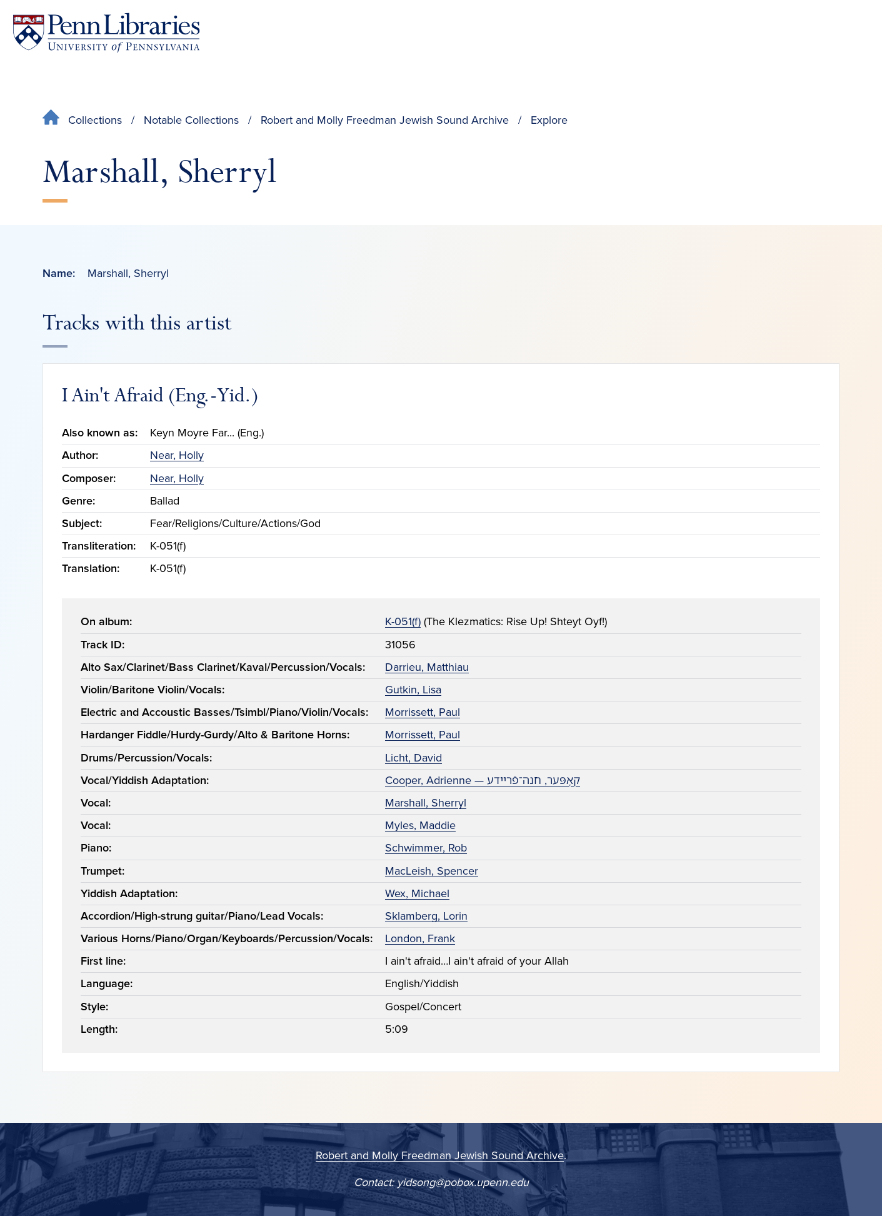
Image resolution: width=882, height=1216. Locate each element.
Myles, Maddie (420, 825)
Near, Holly (177, 455)
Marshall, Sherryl (425, 803)
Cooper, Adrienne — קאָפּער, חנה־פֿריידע (482, 780)
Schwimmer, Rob (426, 848)
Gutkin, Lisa (413, 689)
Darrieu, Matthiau (427, 667)
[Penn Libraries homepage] (106, 33)
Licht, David (413, 758)
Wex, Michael (417, 893)
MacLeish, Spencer (431, 871)
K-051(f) (403, 621)
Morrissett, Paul (422, 712)
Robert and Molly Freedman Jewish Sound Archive (385, 120)
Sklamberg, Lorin (426, 916)
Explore (549, 120)
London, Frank (420, 938)
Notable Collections (191, 120)
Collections (95, 120)
